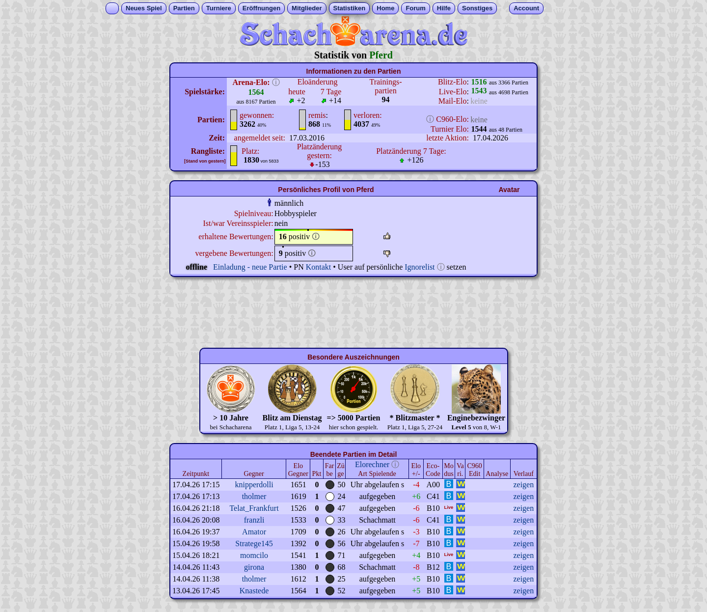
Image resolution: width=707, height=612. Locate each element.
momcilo (254, 555)
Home (385, 8)
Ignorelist (420, 267)
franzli (254, 520)
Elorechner (372, 464)
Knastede (254, 590)
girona (254, 567)
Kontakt (318, 267)
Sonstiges (477, 8)
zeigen (523, 484)
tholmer (254, 496)
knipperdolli (254, 484)
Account (526, 8)
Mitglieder (307, 8)
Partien (184, 8)
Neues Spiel (144, 8)
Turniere (218, 8)
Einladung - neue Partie (250, 267)
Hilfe (444, 8)
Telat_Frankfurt (253, 508)
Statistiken (349, 8)
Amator (254, 532)
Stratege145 (253, 543)
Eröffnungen (261, 8)
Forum (415, 8)
